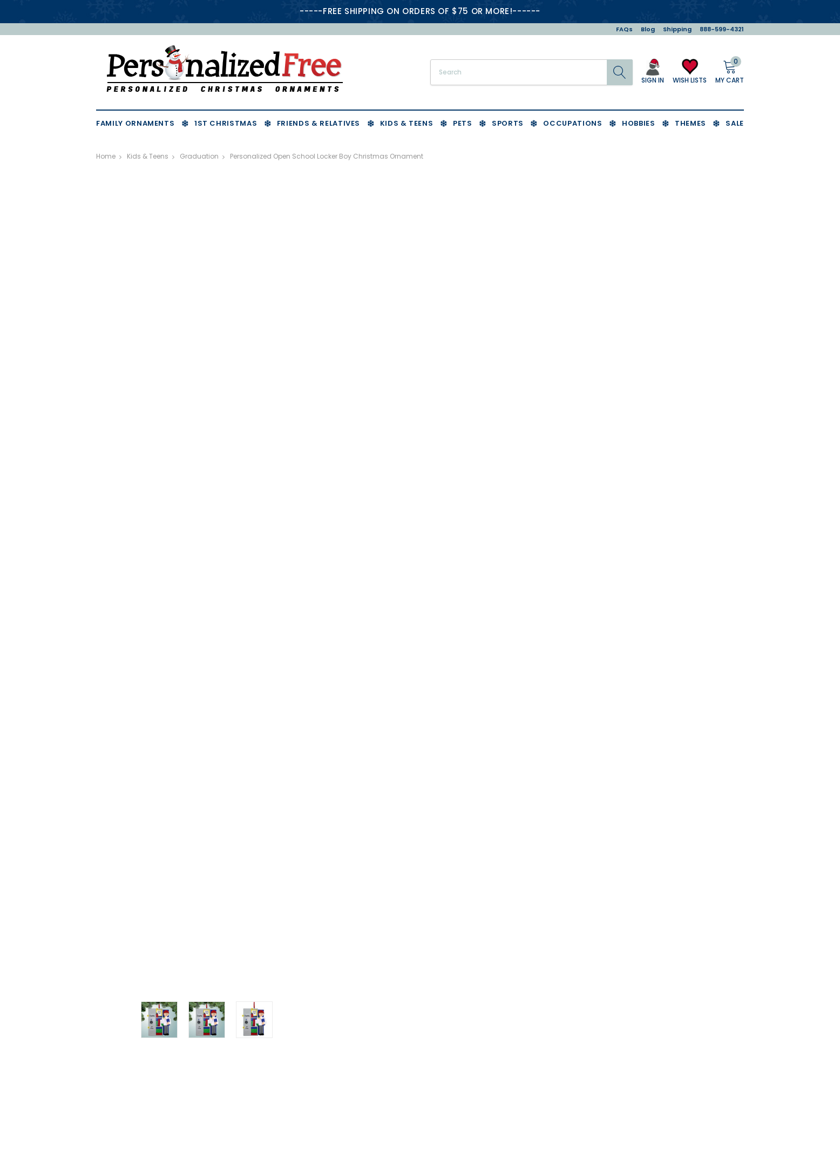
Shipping (677, 29)
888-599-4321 (722, 29)
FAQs (624, 29)
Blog (648, 29)
